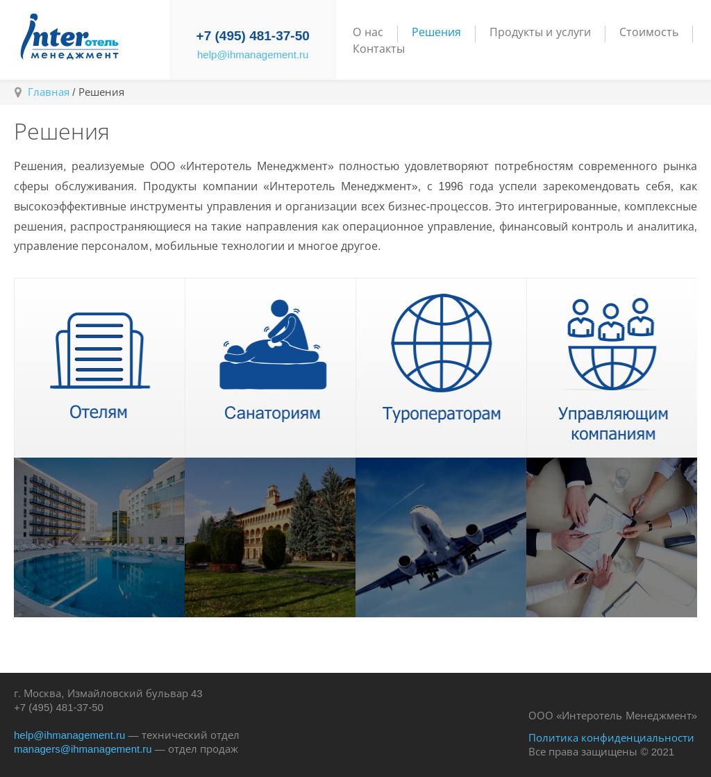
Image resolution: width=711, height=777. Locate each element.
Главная (48, 92)
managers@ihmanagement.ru (83, 749)
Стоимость (648, 32)
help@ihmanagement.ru (252, 54)
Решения (436, 32)
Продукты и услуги (540, 32)
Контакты (379, 49)
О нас (368, 32)
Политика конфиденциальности (611, 738)
